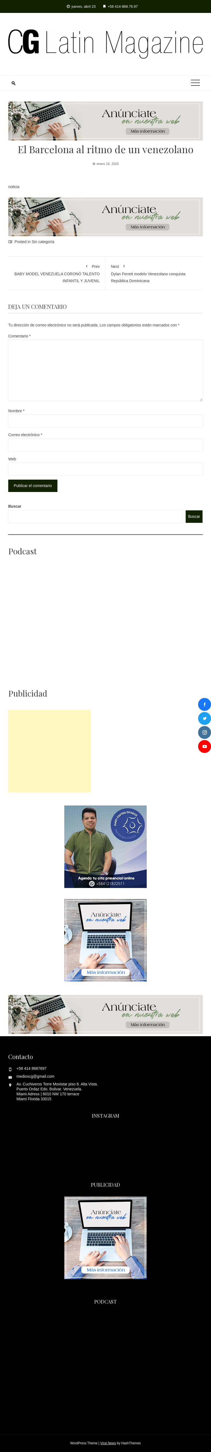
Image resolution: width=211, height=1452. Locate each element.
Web (12, 459)
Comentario (19, 336)
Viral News (108, 1443)
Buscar (14, 506)
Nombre (16, 411)
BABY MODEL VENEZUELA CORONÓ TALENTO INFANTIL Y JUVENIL (57, 272)
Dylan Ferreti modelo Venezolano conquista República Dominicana (154, 272)
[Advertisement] (49, 751)
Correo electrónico (25, 435)
